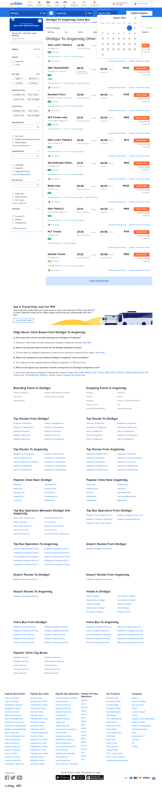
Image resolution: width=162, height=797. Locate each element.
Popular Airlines (112, 750)
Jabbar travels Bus (62, 726)
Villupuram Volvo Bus (52, 669)
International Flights (113, 708)
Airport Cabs (111, 739)
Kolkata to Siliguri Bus (13, 746)
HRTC (83, 718)
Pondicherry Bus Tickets (39, 733)
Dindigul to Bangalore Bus (54, 423)
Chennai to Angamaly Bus (54, 454)
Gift (133, 743)
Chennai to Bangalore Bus (14, 736)
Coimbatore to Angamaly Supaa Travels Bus (29, 553)
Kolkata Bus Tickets (37, 729)
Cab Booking (111, 715)
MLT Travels (98, 373)
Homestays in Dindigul (94, 612)
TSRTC (83, 711)
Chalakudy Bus (122, 485)
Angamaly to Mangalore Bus (127, 470)
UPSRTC (84, 707)
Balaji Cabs (73, 373)
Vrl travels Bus (61, 715)
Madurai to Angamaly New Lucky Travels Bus (61, 557)
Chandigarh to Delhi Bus (14, 705)
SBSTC (84, 721)
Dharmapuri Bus (50, 489)
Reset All (37, 49)
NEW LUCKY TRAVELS (115, 373)
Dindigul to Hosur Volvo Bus (23, 635)
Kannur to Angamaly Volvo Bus (97, 642)
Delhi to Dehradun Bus (13, 715)
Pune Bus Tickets (36, 736)
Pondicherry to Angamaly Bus (55, 466)
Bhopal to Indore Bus (12, 750)
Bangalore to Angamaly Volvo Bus (98, 627)
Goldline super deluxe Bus (65, 753)
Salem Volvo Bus (50, 665)
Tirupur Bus (17, 500)
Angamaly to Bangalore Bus (96, 454)
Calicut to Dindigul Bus (125, 431)
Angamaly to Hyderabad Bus (127, 466)
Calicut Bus (121, 489)
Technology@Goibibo (140, 729)
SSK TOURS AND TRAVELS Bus (56, 534)
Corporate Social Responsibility (143, 719)
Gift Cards (135, 739)
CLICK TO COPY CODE (23, 320)
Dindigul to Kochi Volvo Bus (54, 638)
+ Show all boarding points (21, 145)
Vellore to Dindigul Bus (125, 439)
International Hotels (113, 701)
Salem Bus (17, 485)
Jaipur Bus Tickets (37, 757)
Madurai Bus (18, 489)
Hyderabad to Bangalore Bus (15, 726)
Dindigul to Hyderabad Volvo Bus (56, 631)
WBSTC (84, 749)
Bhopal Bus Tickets (37, 760)
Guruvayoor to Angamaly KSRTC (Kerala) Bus (30, 564)
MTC (83, 760)
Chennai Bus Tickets (37, 708)
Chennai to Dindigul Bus (95, 423)
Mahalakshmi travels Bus (65, 739)
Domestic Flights (112, 705)
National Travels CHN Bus (54, 526)
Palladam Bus (49, 500)
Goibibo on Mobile (138, 722)
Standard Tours (69, 375)
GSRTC (84, 728)
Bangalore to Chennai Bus (14, 722)
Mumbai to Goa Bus (12, 712)
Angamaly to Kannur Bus (126, 462)
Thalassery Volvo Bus (52, 657)
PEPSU (84, 746)
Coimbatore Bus (50, 485)
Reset (38, 57)
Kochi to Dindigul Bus (94, 435)
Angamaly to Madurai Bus (95, 462)
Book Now (87, 343)
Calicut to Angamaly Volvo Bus (97, 631)
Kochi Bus (90, 492)
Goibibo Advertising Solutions (117, 760)
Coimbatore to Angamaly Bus (55, 458)
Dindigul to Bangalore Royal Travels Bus (132, 515)
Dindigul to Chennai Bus (22, 423)
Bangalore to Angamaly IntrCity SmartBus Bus (61, 549)
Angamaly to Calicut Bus (95, 458)
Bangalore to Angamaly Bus (23, 454)
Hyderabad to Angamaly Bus (54, 462)
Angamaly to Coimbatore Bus (97, 466)
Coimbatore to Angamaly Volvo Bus (130, 631)
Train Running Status (114, 733)
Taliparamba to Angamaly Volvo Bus (130, 642)
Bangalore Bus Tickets (38, 701)
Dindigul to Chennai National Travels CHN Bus (103, 515)
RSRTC (84, 732)
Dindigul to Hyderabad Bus (54, 427)
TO (57, 9)
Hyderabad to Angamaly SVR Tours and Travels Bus (32, 560)
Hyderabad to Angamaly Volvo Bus (130, 635)
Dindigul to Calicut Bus (52, 431)
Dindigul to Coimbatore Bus (23, 427)
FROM (12, 9)
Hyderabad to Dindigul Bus (127, 427)
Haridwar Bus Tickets (38, 750)
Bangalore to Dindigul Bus (126, 423)
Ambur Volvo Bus (19, 665)
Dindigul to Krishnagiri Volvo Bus (56, 642)
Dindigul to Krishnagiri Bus (54, 439)
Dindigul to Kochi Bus (52, 435)
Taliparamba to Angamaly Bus (55, 470)
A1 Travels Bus (50, 522)
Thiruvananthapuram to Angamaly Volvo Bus (102, 635)
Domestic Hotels (112, 698)
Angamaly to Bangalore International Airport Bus (104, 579)
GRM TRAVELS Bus (21, 530)
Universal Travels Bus (21, 534)
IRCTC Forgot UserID (114, 753)
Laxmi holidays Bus (63, 760)
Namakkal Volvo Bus (21, 657)
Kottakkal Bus (91, 500)
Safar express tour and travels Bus (68, 764)
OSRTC (84, 714)
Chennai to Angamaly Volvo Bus (129, 627)
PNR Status (110, 736)
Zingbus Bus (60, 722)
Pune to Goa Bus (11, 753)
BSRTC (84, 742)
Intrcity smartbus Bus (63, 743)
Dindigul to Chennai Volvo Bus (24, 627)
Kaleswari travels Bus (64, 736)
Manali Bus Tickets (37, 726)
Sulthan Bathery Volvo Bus (54, 661)
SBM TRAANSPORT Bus (53, 518)
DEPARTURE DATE (103, 9)
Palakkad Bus (91, 496)
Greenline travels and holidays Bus (68, 698)
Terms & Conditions (139, 701)
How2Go (135, 746)
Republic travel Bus (63, 719)
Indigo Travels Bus (20, 522)
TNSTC (84, 704)
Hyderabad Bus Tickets (38, 705)
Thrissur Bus (91, 485)
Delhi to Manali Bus (12, 698)
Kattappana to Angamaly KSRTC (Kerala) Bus (61, 560)
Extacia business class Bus (66, 746)
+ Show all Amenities (19, 228)
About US (135, 698)
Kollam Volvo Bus (19, 673)
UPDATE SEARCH (139, 13)
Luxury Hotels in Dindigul (126, 600)
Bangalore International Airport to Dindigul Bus (30, 579)
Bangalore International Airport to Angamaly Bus (31, 596)
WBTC (83, 739)
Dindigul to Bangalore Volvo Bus (56, 627)
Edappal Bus (122, 500)
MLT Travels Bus (50, 530)
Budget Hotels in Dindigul (95, 600)
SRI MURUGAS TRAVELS (36, 375)
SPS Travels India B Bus (22, 526)
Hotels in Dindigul (92, 596)
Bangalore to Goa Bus (13, 708)
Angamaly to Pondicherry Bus (97, 470)
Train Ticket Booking (113, 719)
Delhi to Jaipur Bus (12, 733)
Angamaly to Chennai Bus (126, 454)
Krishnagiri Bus (19, 492)
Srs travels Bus (61, 733)
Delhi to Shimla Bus (12, 743)
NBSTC (84, 756)
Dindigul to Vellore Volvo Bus (24, 638)
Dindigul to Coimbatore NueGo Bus (99, 519)
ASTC (83, 725)
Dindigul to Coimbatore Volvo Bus (25, 631)
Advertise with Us (138, 736)
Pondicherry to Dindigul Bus (127, 435)
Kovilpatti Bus (18, 496)
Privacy (134, 708)
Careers (135, 715)
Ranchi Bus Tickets (37, 764)
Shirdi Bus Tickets (36, 715)
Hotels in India (111, 743)
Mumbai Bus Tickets (37, 722)
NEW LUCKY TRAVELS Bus (23, 518)
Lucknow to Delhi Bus (13, 760)
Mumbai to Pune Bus (12, 757)
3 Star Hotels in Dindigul (126, 596)
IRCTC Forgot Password (115, 757)
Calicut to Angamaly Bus (22, 458)
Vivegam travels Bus (63, 708)
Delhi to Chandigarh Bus (14, 719)
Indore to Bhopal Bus (12, 739)
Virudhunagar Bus (51, 496)
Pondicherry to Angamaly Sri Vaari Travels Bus (61, 564)
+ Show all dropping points (21, 174)
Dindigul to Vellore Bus (21, 435)
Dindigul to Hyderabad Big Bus (128, 519)
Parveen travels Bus (63, 705)
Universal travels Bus (63, 712)
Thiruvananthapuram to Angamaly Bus (27, 462)
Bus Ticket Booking (113, 712)
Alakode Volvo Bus (51, 673)
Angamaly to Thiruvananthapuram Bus (131, 458)
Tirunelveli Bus (49, 492)
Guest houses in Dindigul (95, 608)
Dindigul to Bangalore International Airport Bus (103, 549)
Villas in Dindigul (123, 608)
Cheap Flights (111, 729)
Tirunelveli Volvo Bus (21, 669)
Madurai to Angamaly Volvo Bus (98, 638)
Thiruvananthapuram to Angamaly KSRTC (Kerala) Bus (33, 557)
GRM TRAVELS (85, 373)
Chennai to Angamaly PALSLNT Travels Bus (60, 553)
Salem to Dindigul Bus (94, 439)
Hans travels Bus (62, 701)
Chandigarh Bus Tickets (39, 753)
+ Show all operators (19, 203)
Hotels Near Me (112, 746)
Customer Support (138, 712)
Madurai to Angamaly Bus (22, 466)
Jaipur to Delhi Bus (12, 701)
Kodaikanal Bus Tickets (38, 746)
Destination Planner (113, 726)
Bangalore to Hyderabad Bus (15, 729)
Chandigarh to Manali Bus (14, 764)
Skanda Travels (55, 375)
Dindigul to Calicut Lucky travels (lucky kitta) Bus (104, 523)
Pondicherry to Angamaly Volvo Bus (130, 638)
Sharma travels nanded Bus (66, 729)
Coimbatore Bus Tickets (39, 719)
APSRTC (84, 701)
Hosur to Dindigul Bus (94, 431)
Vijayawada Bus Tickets (39, 739)
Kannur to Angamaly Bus (22, 470)
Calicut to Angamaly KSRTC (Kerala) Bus (28, 549)
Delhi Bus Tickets (36, 712)
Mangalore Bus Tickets (38, 743)
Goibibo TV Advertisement (141, 726)
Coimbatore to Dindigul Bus (96, 427)
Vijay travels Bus (62, 757)
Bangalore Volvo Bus (21, 661)
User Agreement (138, 705)
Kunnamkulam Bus (124, 492)
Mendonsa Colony (124, 612)
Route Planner (111, 722)
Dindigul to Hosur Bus (21, 431)
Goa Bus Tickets (36, 698)
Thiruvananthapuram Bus (126, 496)
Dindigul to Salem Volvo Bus (23, 642)
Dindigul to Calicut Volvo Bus (55, 635)
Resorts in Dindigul (124, 604)
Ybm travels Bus (62, 750)
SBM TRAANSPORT (135, 373)
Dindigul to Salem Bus (21, 439)
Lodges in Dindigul (93, 604)
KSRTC (84, 735)
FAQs (134, 733)
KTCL (83, 753)
